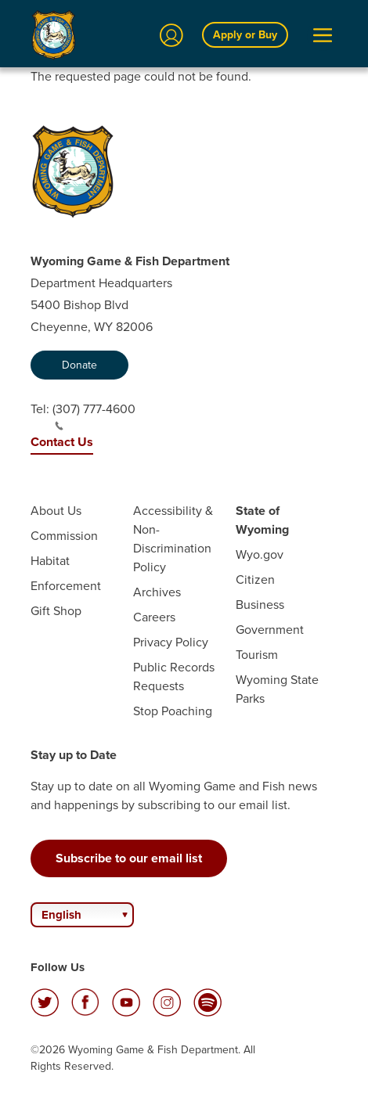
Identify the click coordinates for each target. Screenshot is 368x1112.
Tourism (257, 655)
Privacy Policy (170, 642)
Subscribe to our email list (129, 858)
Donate (79, 365)
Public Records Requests (174, 676)
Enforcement (66, 586)
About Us (56, 511)
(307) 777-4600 (93, 415)
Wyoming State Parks (277, 689)
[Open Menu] (322, 35)
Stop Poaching (172, 711)
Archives (157, 592)
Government (270, 630)
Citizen (255, 579)
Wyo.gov (259, 554)
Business (260, 605)
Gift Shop (56, 611)
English (61, 914)
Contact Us (62, 442)
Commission (64, 536)
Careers (154, 617)
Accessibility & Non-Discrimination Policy (173, 539)
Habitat (50, 561)
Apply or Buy (245, 35)
